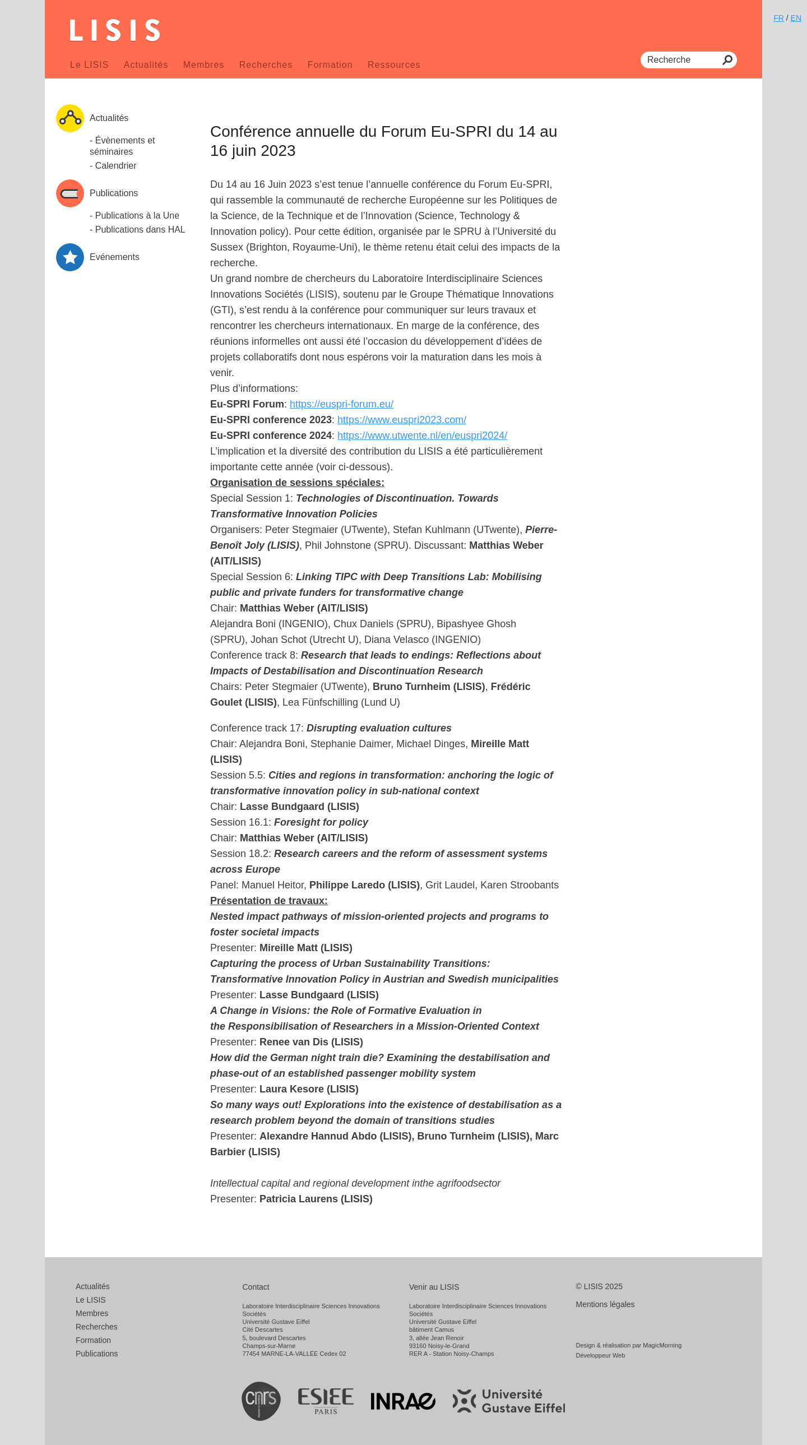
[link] (341, 404)
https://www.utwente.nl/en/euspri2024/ (422, 435)
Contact (256, 1286)
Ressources (394, 65)
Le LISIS (89, 65)
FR (778, 17)
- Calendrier (113, 165)
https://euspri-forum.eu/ (341, 404)
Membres (204, 65)
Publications (97, 1353)
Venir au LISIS (434, 1286)
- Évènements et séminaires (122, 146)
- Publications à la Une (134, 215)
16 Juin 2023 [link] (283, 184)
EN (796, 17)
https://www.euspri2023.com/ (401, 419)
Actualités (146, 65)
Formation (330, 65)
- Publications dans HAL (137, 229)
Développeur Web (600, 1355)
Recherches (266, 65)
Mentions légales (605, 1304)
